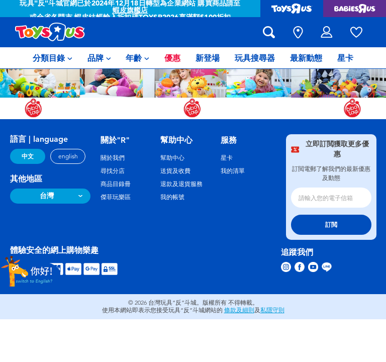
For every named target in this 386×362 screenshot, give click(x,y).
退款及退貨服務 (181, 184)
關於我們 (113, 157)
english (68, 156)
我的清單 (233, 170)
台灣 (47, 196)
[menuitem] (52, 57)
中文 (28, 156)
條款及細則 (239, 310)
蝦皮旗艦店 (130, 10)
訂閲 (331, 224)
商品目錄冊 (116, 184)
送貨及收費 (175, 170)
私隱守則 (272, 310)
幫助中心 (172, 157)
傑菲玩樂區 (116, 197)
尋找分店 (113, 170)
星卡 (227, 157)
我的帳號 (172, 197)
